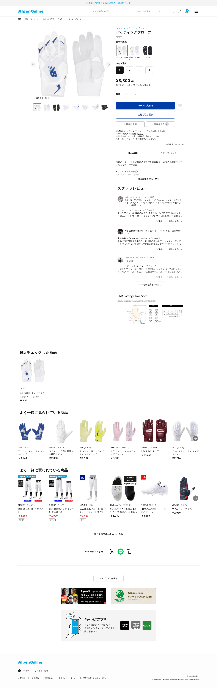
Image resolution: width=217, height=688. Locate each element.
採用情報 (35, 678)
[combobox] (110, 11)
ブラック (147, 51)
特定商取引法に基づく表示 (94, 678)
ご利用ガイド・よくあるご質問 (35, 671)
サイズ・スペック (167, 153)
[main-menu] (196, 11)
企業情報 (21, 678)
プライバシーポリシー (68, 678)
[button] (33, 64)
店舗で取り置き (145, 114)
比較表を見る (160, 124)
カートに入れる (145, 105)
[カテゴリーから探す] (147, 11)
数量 (118, 94)
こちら (140, 134)
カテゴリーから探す (108, 578)
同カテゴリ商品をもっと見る (108, 534)
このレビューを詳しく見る (167, 221)
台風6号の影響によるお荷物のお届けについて (108, 3)
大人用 (60, 19)
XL (149, 70)
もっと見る (148, 284)
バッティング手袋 (48, 19)
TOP (19, 19)
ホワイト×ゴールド (134, 52)
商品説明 (133, 153)
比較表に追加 (130, 124)
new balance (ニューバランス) (131, 28)
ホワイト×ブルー (122, 51)
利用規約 (49, 678)
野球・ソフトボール (32, 19)
